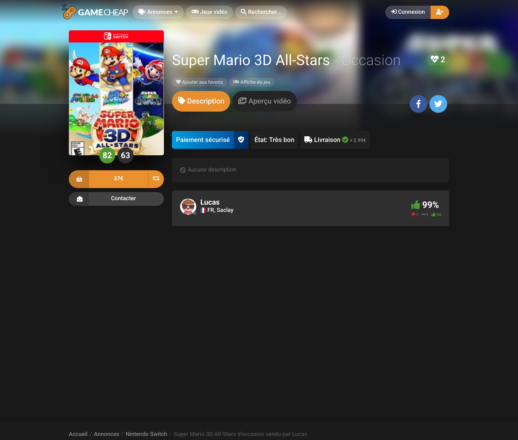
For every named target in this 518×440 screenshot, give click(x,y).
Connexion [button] (408, 12)
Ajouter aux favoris (199, 82)
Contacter (116, 199)
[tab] (201, 101)
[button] (261, 12)
